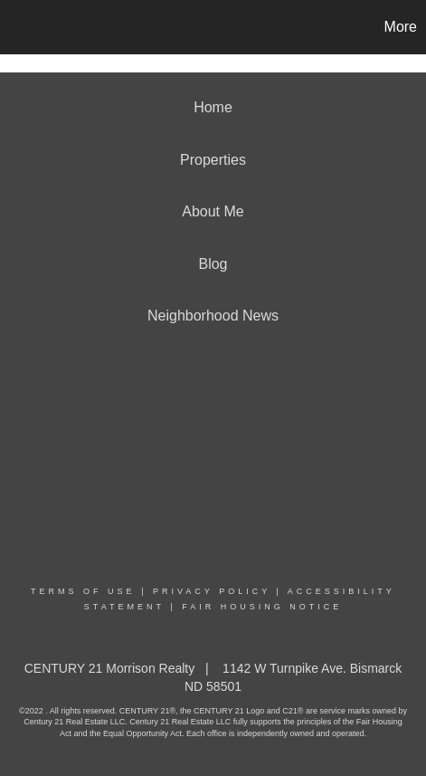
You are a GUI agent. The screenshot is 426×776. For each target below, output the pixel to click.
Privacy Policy (211, 591)
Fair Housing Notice (262, 606)
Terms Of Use (83, 591)
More (400, 26)
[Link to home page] (16, 27)
